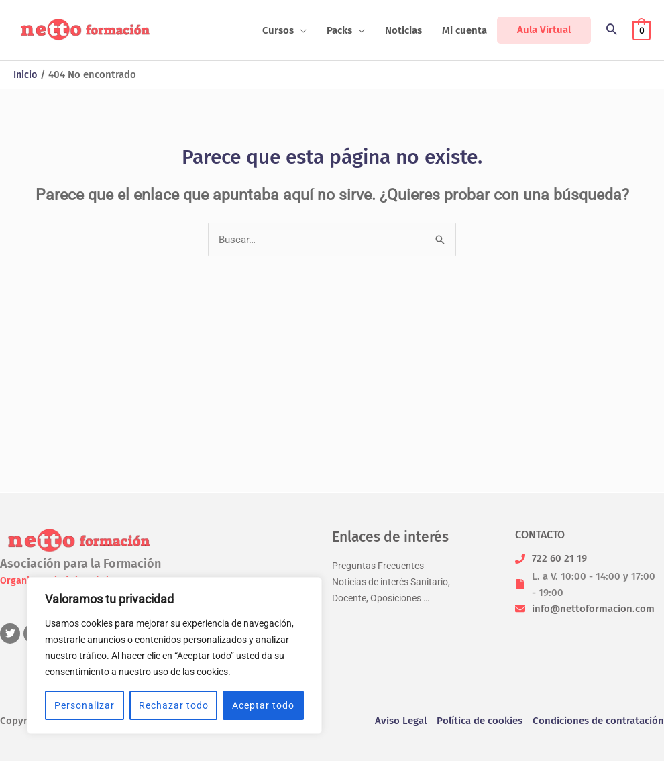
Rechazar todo (174, 705)
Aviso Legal (401, 721)
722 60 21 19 (559, 558)
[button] (284, 30)
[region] (174, 655)
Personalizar (84, 705)
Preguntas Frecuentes (380, 566)
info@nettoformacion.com (593, 609)
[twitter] (11, 633)
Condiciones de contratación (598, 721)
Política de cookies (479, 721)
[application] (300, 30)
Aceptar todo (263, 705)
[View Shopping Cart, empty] (641, 30)
